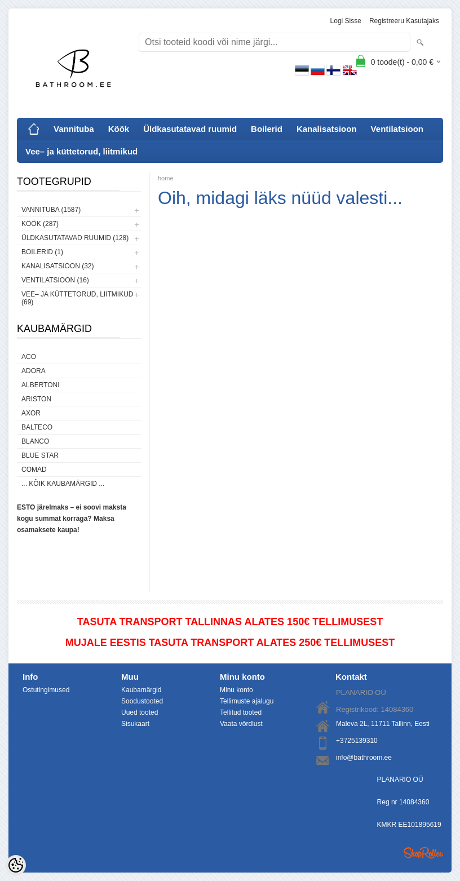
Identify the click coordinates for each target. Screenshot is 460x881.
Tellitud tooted (241, 712)
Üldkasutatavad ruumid (190, 129)
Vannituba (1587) (51, 210)
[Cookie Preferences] (16, 865)
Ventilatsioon (397, 129)
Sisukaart (135, 724)
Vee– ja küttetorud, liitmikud (81, 151)
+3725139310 (357, 741)
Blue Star (40, 455)
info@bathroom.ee (364, 758)
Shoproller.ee (423, 852)
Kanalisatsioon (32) (57, 266)
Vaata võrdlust (241, 724)
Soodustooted (142, 701)
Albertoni (40, 385)
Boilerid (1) (42, 252)
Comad (34, 469)
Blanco (35, 441)
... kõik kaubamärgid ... (62, 484)
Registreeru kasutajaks (404, 21)
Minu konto (236, 690)
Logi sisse (345, 21)
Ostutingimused (46, 690)
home (166, 178)
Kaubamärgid (141, 690)
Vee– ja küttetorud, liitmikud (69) (77, 298)
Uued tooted (139, 712)
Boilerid (266, 129)
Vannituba (74, 129)
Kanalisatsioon (327, 129)
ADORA (33, 371)
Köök (119, 129)
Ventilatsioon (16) (55, 280)
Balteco (36, 427)
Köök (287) (40, 224)
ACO (28, 357)
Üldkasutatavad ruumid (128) (75, 238)
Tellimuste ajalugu (246, 701)
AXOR (31, 413)
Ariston (36, 399)
